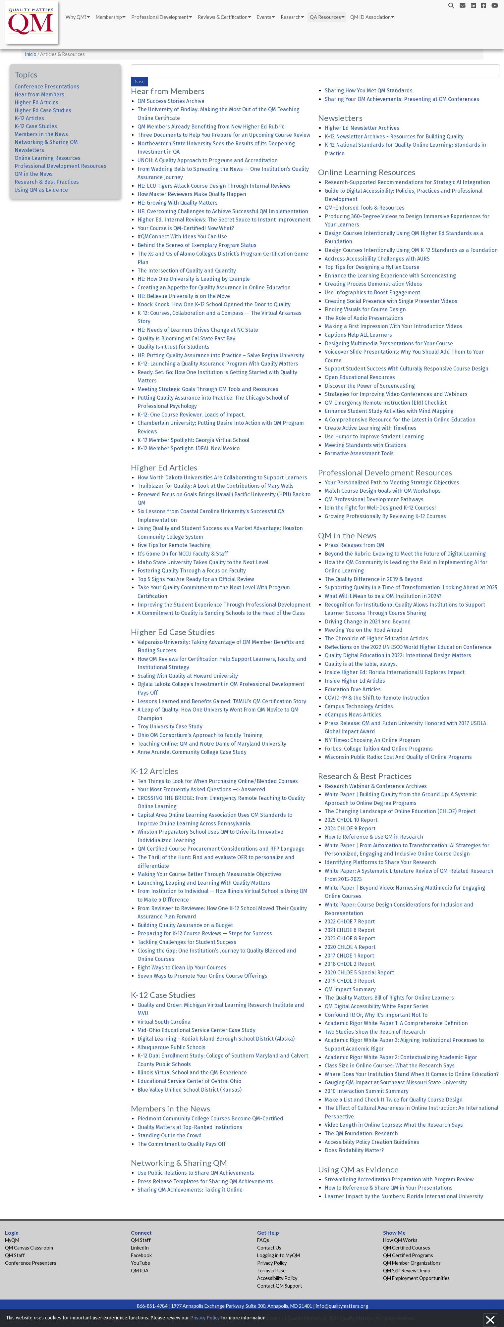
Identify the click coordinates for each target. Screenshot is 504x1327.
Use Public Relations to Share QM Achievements (196, 1173)
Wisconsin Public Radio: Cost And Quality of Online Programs (398, 757)
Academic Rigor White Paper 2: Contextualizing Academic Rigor (401, 1057)
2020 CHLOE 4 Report (350, 947)
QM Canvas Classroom (29, 1248)
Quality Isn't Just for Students (173, 347)
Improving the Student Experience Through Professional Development (224, 605)
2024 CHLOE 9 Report (350, 828)
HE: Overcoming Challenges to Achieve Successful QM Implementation (223, 211)
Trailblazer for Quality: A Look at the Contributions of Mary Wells (216, 486)
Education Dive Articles (353, 689)
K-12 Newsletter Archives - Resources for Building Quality (394, 136)
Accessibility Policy (277, 1278)
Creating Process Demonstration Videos (373, 284)
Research (291, 17)
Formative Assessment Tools (359, 453)
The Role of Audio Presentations (364, 318)
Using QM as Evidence (41, 190)
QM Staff (15, 1255)
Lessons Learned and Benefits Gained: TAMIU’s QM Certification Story (222, 701)
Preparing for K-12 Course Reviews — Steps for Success (205, 933)
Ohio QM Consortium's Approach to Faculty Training (200, 735)
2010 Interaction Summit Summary (367, 1091)
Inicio (30, 54)
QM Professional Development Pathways (374, 499)
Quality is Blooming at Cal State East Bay (186, 338)
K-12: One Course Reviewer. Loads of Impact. (191, 415)
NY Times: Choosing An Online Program (372, 740)
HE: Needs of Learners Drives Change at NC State (198, 330)
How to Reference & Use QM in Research (374, 837)
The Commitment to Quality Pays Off (182, 1144)
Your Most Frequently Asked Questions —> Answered (201, 789)
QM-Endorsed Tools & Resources (365, 208)
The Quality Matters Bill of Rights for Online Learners (389, 998)
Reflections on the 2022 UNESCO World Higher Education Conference (408, 647)
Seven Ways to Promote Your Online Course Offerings (202, 976)
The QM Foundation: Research (361, 1133)
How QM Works (400, 1240)
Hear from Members (39, 94)
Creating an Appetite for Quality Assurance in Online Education (214, 287)
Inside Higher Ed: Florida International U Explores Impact (395, 672)
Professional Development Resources (60, 166)
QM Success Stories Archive (171, 101)
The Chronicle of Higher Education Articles (376, 638)
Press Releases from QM (354, 545)
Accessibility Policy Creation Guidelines (372, 1142)
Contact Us (269, 1248)
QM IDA (139, 1270)
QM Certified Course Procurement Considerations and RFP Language (221, 849)
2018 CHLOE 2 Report (350, 964)
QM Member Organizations (412, 1263)
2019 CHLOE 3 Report (350, 981)
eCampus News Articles (353, 715)
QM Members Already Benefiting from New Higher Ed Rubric (211, 126)
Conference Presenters (30, 1263)
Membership (109, 17)
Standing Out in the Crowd (170, 1135)
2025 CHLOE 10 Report (351, 820)
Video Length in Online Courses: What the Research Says (394, 1125)
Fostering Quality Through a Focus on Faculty (192, 570)
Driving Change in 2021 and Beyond (368, 621)
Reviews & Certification (223, 17)
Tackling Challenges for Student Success (187, 942)
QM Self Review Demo (406, 1270)
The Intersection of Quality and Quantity (187, 271)
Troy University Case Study (170, 726)
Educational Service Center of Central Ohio (189, 1081)
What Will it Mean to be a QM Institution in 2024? (383, 596)
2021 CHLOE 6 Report (350, 930)
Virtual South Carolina (164, 1022)
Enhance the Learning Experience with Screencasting (390, 275)
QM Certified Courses (406, 1248)
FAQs (263, 1240)
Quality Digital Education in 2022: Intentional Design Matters (398, 655)
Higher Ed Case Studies (43, 110)
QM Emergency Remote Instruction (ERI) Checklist (386, 403)
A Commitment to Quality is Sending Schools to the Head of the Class (221, 613)
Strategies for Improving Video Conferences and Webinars (396, 394)
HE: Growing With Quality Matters (178, 203)
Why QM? (76, 17)
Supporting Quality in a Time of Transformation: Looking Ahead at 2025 (411, 587)
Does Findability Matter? (354, 1150)
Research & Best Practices (47, 182)
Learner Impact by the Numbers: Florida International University (404, 1196)
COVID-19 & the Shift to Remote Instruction (377, 698)
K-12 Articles (29, 118)
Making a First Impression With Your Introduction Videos (393, 326)
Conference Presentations (47, 86)
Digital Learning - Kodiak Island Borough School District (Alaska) (216, 1039)
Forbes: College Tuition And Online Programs (379, 749)
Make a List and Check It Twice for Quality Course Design (394, 1100)
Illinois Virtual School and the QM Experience (192, 1072)
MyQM (12, 1240)
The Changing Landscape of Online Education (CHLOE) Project (400, 811)
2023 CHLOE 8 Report (350, 938)
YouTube (140, 1263)
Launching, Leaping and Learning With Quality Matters (204, 883)
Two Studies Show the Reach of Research (375, 1032)
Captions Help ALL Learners (358, 335)
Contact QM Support (279, 1286)
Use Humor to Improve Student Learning (374, 436)
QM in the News (34, 174)
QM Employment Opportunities (416, 1278)
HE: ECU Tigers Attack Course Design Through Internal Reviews (214, 186)
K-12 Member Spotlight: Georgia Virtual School (193, 440)
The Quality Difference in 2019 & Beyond (374, 579)
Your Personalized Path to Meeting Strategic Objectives (392, 482)
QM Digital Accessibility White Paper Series (376, 1006)
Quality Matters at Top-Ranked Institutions (190, 1127)
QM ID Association (370, 17)
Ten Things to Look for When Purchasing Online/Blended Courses (218, 781)
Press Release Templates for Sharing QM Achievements (205, 1181)
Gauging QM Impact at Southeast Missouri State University (396, 1082)
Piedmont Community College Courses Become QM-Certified (210, 1118)
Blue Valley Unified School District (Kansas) (190, 1090)
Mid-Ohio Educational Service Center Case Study (196, 1030)
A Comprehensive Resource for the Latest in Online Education (400, 420)
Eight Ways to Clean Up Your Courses (182, 967)
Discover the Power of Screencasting (370, 386)
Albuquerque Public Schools (171, 1047)
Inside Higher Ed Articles (355, 681)
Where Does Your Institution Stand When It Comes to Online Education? (412, 1074)
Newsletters (29, 150)
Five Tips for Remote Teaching (174, 545)
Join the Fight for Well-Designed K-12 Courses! (380, 508)
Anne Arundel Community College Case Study (192, 752)
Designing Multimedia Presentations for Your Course (389, 343)
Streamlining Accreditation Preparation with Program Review (399, 1179)
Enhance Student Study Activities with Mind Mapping (389, 411)
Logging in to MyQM (278, 1255)
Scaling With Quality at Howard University (188, 676)
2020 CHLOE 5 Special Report (359, 972)
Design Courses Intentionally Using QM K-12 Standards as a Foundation (411, 250)
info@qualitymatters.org (342, 1306)
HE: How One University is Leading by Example (194, 279)
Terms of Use (271, 1270)
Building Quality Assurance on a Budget (185, 925)
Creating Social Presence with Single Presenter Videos (391, 301)
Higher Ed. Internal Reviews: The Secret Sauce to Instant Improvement (224, 220)
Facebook (141, 1255)
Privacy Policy (272, 1263)
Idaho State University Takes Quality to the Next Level (203, 562)
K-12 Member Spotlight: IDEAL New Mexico (189, 448)
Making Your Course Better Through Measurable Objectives (210, 874)
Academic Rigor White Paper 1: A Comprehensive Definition (396, 1023)
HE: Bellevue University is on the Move (184, 296)
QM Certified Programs (408, 1255)
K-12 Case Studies (36, 126)
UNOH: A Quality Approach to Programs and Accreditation (208, 160)
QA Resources (325, 17)
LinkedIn (140, 1248)
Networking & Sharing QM (46, 142)
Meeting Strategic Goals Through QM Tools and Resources (208, 389)
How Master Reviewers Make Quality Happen (192, 194)
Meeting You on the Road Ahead (364, 630)
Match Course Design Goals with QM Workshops (383, 491)
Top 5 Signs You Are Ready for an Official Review (196, 579)
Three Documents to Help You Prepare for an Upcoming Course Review (224, 135)
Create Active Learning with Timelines (371, 428)
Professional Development (160, 17)
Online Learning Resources (48, 158)
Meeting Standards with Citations (365, 445)
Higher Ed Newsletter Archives (362, 128)
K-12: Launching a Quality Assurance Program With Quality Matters (218, 364)
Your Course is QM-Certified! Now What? (186, 228)
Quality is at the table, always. (361, 664)
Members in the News (41, 134)
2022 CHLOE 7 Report (350, 921)
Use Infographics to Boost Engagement (372, 292)
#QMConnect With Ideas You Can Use (182, 236)
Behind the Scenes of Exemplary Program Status (197, 245)
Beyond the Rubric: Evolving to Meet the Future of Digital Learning (405, 554)
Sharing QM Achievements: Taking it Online (190, 1190)
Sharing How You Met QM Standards (369, 90)
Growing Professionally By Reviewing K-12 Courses (385, 516)
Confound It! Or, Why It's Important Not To (376, 1015)
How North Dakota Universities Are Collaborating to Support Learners (222, 477)
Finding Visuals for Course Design (365, 309)
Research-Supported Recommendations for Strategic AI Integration (407, 182)
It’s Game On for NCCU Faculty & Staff (183, 554)
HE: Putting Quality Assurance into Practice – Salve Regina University (221, 355)
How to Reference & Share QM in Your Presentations (389, 1188)
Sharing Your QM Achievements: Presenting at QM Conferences (402, 99)
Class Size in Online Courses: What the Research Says (390, 1065)
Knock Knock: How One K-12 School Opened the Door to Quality (214, 304)
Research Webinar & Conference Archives (376, 786)
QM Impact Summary (350, 989)
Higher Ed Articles (36, 102)
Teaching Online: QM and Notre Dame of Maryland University (212, 744)
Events (264, 17)
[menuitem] (77, 17)
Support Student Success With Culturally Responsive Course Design (406, 369)
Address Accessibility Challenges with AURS (377, 259)
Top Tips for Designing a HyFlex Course (372, 267)
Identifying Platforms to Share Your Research (380, 862)
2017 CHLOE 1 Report (349, 956)
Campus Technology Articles (359, 706)
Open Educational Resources (360, 377)
